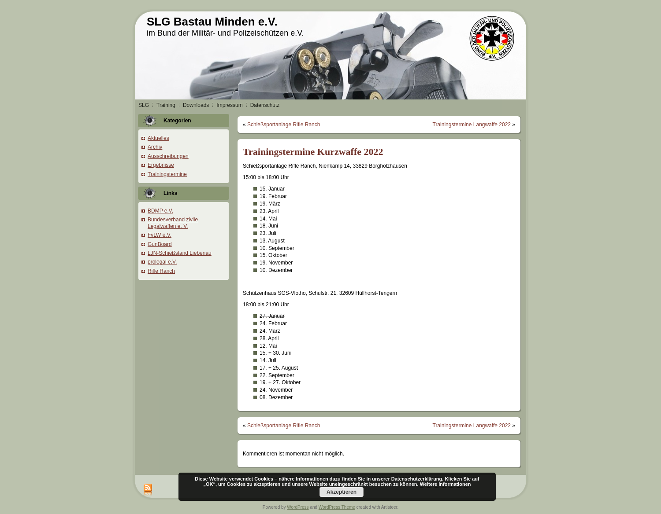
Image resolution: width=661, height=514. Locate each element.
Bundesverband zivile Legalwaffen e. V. (173, 223)
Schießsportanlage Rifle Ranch (283, 124)
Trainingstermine (167, 174)
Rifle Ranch (161, 271)
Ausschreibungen (168, 156)
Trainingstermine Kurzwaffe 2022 (313, 151)
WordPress (297, 507)
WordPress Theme (337, 507)
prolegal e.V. (162, 262)
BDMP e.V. (160, 211)
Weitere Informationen (445, 484)
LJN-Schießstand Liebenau (180, 253)
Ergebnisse (161, 165)
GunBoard (160, 244)
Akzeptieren (341, 492)
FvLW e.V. (159, 235)
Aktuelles (158, 138)
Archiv (155, 147)
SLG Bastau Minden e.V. (212, 21)
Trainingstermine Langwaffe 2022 (472, 124)
